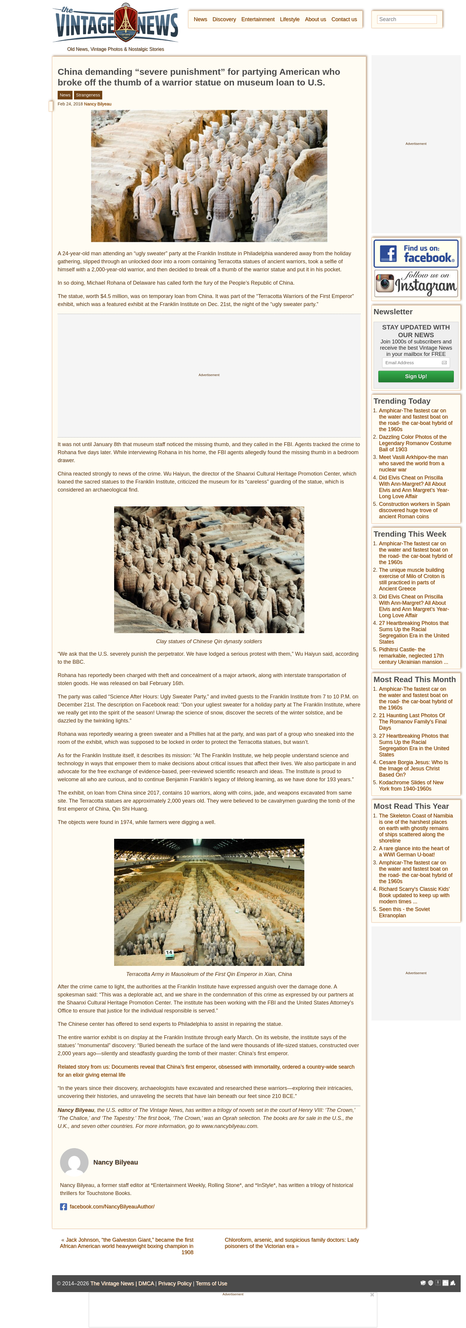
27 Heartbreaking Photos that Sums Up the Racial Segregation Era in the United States (414, 632)
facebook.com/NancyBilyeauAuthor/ (107, 1207)
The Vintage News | (114, 1283)
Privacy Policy (174, 1283)
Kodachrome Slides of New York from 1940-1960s (411, 785)
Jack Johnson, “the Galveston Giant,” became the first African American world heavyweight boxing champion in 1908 (126, 1246)
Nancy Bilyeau (97, 104)
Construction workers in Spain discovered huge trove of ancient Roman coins (414, 510)
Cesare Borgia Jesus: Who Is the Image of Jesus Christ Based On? (413, 768)
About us (315, 19)
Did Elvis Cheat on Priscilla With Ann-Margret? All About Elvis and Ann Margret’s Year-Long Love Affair (414, 487)
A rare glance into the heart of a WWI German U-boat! (414, 851)
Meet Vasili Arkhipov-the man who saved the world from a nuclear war (413, 463)
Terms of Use (211, 1283)
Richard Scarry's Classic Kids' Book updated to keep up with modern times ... (414, 895)
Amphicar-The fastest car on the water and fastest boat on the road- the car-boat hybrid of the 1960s (415, 420)
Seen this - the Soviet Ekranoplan (404, 912)
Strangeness (88, 95)
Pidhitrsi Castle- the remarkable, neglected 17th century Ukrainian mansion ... (413, 655)
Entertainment (258, 19)
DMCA (146, 1283)
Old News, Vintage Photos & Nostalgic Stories (115, 49)
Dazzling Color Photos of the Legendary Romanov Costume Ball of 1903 (415, 443)
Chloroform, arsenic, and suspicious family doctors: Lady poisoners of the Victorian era (292, 1243)
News (200, 19)
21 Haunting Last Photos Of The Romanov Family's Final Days (413, 721)
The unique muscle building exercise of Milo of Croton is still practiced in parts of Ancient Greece (412, 579)
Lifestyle (290, 19)
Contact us (344, 19)
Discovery (224, 19)
